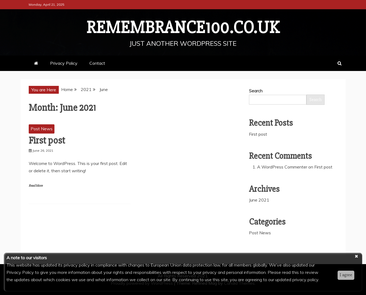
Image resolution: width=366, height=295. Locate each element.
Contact (97, 63)
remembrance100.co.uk (183, 27)
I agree (346, 275)
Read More (36, 186)
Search (256, 90)
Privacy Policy (63, 63)
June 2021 (259, 200)
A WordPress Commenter (282, 167)
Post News (42, 128)
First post (47, 141)
